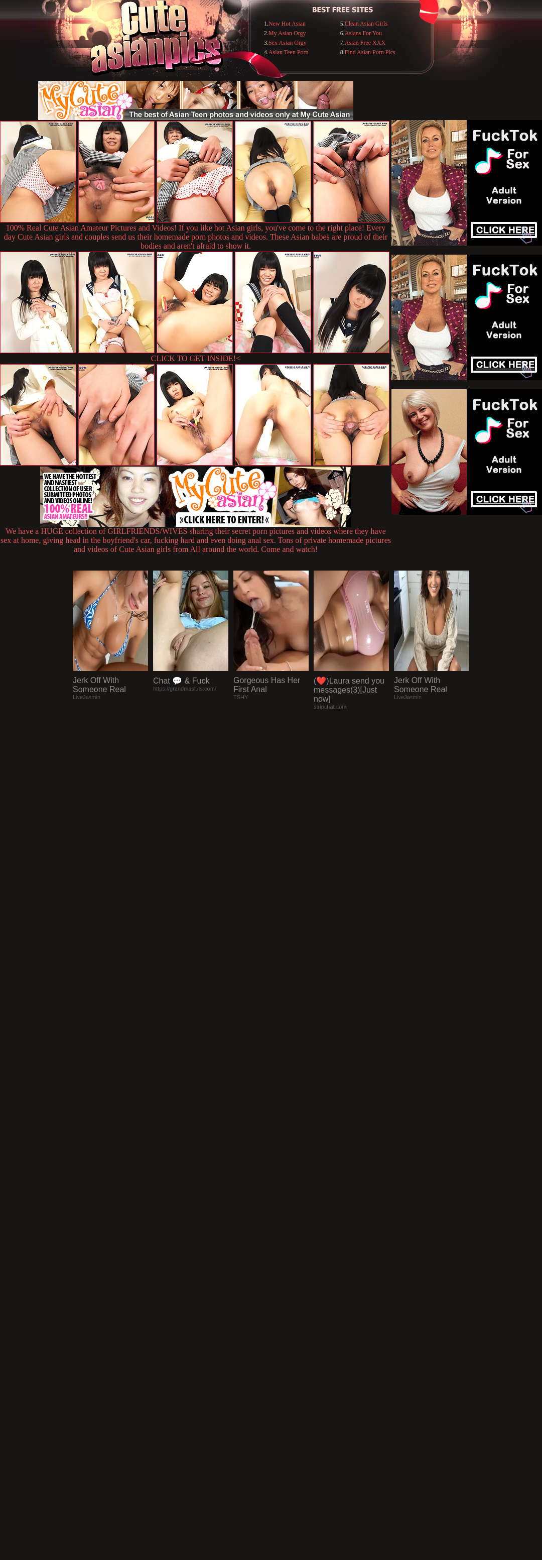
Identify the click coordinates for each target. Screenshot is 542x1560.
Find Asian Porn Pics (370, 52)
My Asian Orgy (287, 33)
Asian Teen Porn (288, 52)
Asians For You (363, 33)
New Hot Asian (287, 23)
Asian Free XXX (365, 42)
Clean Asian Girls (366, 23)
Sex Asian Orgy (287, 42)
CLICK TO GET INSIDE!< (195, 358)
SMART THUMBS (288, 1354)
